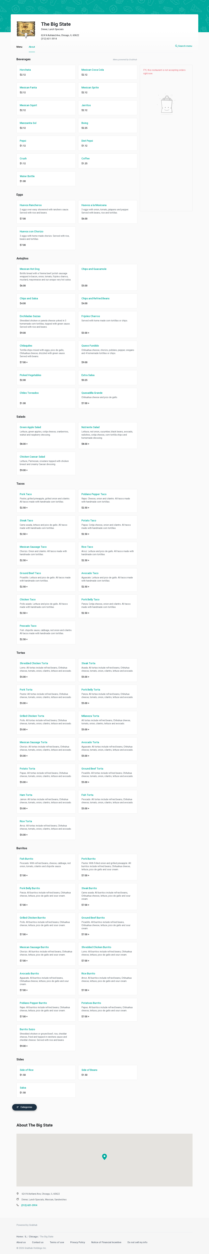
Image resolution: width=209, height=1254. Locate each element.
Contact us (35, 1241)
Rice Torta (23, 821)
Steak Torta (85, 663)
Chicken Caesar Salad (29, 456)
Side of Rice (24, 1069)
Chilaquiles (23, 345)
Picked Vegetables (27, 375)
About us (18, 1241)
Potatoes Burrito (88, 1002)
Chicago (30, 1235)
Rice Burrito (85, 973)
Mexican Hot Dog (27, 268)
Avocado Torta (87, 742)
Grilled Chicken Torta (29, 715)
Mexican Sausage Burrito (31, 947)
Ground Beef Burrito (90, 917)
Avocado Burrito (26, 973)
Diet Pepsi (84, 140)
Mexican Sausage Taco (30, 546)
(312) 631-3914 (46, 38)
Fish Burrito (23, 858)
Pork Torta (23, 689)
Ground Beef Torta (89, 768)
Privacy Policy (75, 1241)
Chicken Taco (25, 599)
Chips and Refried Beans (93, 298)
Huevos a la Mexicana (91, 205)
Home (17, 1235)
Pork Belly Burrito (27, 888)
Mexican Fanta (25, 87)
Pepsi (20, 140)
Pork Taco (23, 494)
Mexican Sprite (87, 87)
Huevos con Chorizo (29, 231)
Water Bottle (24, 176)
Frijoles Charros (88, 316)
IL (23, 1235)
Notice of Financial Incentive (103, 1241)
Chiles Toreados (26, 392)
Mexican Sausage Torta (30, 742)
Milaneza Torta (87, 715)
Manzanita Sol (25, 122)
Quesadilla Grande (89, 392)
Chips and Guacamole (91, 268)
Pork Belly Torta (88, 689)
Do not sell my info (135, 1241)
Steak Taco (23, 520)
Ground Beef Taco (27, 573)
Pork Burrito (86, 858)
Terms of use (54, 1241)
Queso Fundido (87, 345)
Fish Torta (84, 794)
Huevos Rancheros (28, 205)
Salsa (20, 1087)
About (29, 47)
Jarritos (83, 105)
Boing (82, 122)
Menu (16, 47)
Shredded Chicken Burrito (93, 947)
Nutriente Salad (88, 427)
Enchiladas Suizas (27, 316)
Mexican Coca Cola (90, 69)
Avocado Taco (87, 573)
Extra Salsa (85, 375)
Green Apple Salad (27, 427)
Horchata (22, 69)
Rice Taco (84, 546)
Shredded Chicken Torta (31, 663)
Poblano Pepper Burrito (30, 1002)
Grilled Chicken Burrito (30, 917)
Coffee (83, 158)
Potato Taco (86, 520)
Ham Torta (23, 794)
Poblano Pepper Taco (91, 494)
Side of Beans (86, 1069)
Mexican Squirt (25, 105)
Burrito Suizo (24, 1029)
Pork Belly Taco (88, 599)
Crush (20, 158)
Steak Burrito (86, 888)
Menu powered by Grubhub (122, 59)
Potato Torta (24, 768)
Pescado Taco (25, 625)
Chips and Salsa (26, 298)
